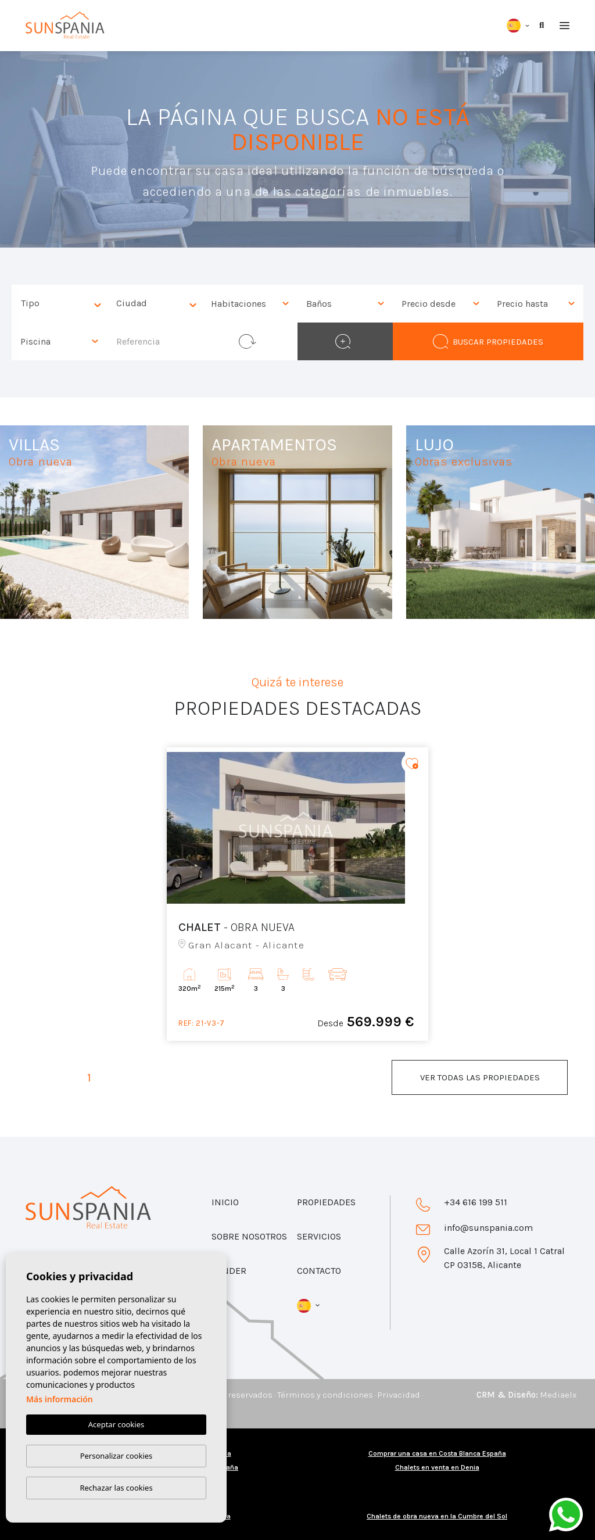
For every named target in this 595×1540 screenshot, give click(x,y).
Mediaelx (558, 1394)
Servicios (319, 1236)
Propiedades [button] (326, 1202)
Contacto (319, 1270)
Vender (229, 1270)
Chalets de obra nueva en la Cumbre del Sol (437, 1516)
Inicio (225, 1202)
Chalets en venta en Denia (437, 1467)
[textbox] (62, 303)
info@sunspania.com (488, 1227)
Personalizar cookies (116, 1456)
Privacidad (399, 1394)
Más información (59, 1399)
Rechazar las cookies (116, 1487)
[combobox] (59, 304)
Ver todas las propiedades (480, 1077)
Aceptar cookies (116, 1425)
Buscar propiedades (488, 341)
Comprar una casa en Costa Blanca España (437, 1453)
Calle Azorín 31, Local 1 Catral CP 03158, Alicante (504, 1257)
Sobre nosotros (249, 1236)
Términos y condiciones (325, 1394)
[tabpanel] (297, 894)
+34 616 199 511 (475, 1202)
